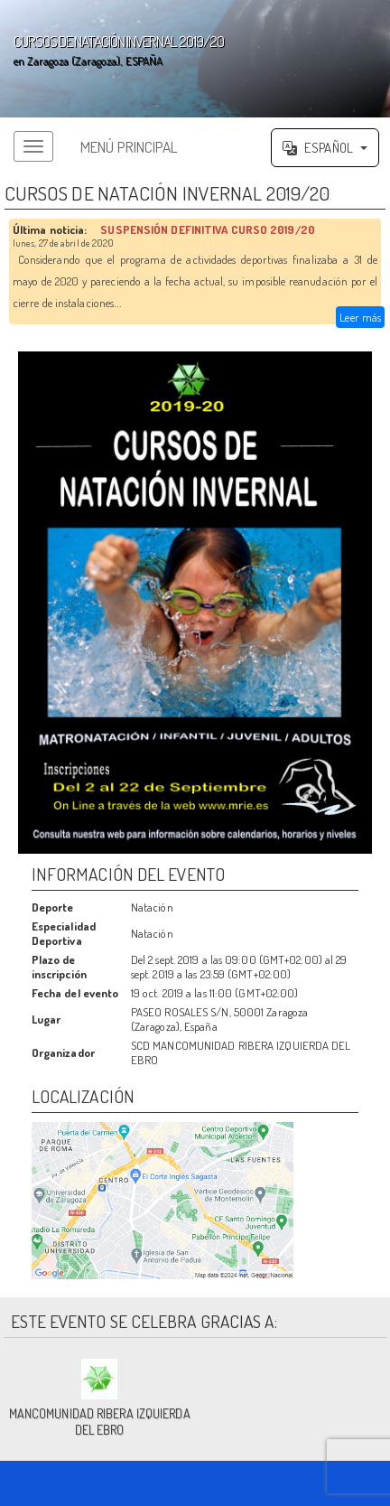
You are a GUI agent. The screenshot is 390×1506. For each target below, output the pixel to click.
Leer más (360, 317)
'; (195, 58)
